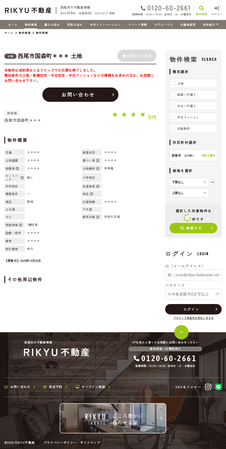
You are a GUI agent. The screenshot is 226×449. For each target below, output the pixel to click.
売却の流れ (75, 25)
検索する (191, 228)
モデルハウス (163, 25)
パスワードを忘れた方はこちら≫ (193, 318)
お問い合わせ (78, 94)
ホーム (12, 25)
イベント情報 (137, 25)
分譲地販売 (188, 25)
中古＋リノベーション (105, 25)
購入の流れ (52, 25)
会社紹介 (209, 25)
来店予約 (52, 387)
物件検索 (31, 25)
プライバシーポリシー (60, 442)
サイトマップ (90, 442)
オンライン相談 (90, 387)
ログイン (191, 309)
